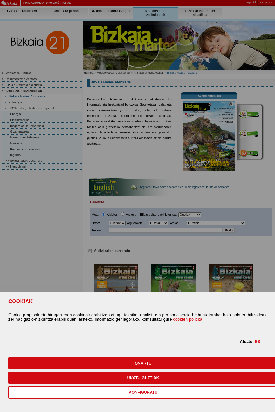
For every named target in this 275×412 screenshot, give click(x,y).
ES (257, 341)
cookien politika (187, 319)
